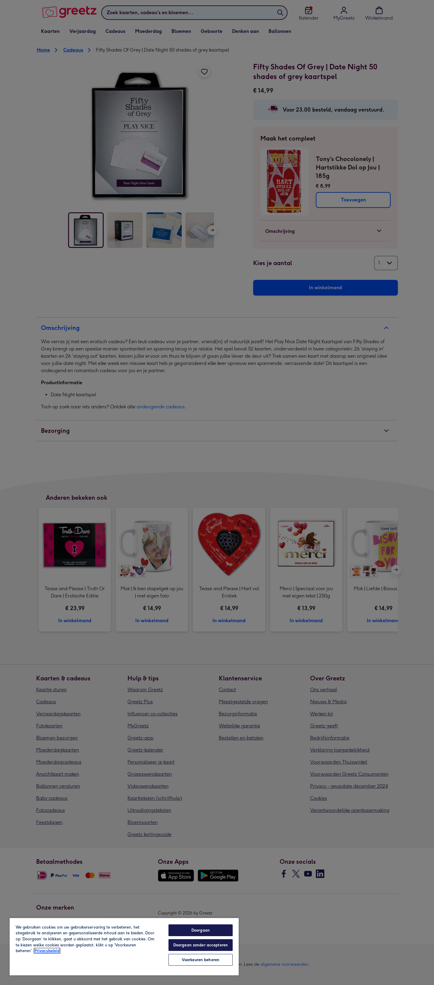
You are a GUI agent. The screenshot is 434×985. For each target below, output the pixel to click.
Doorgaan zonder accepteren (200, 945)
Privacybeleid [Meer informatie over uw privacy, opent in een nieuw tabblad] (47, 951)
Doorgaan (200, 930)
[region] (124, 946)
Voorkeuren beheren (200, 960)
